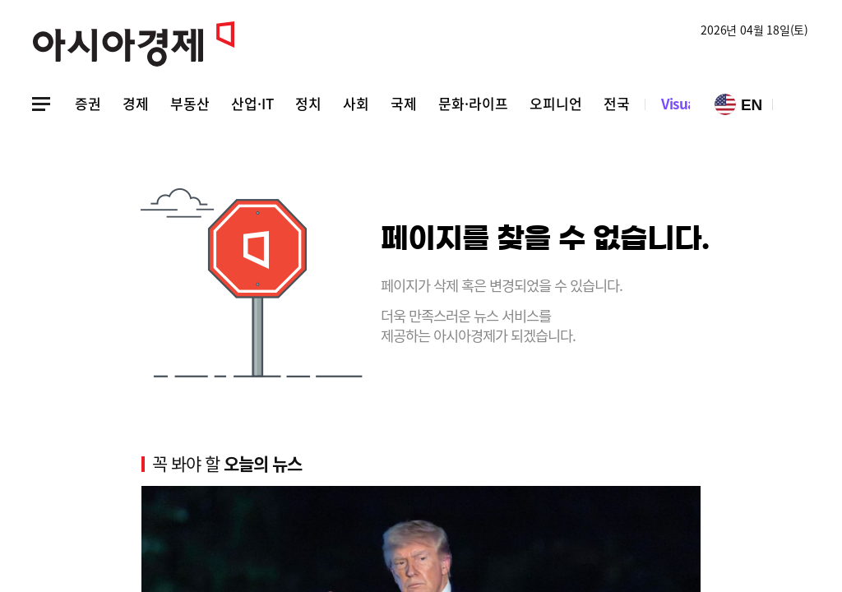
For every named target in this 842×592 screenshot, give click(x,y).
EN (738, 104)
